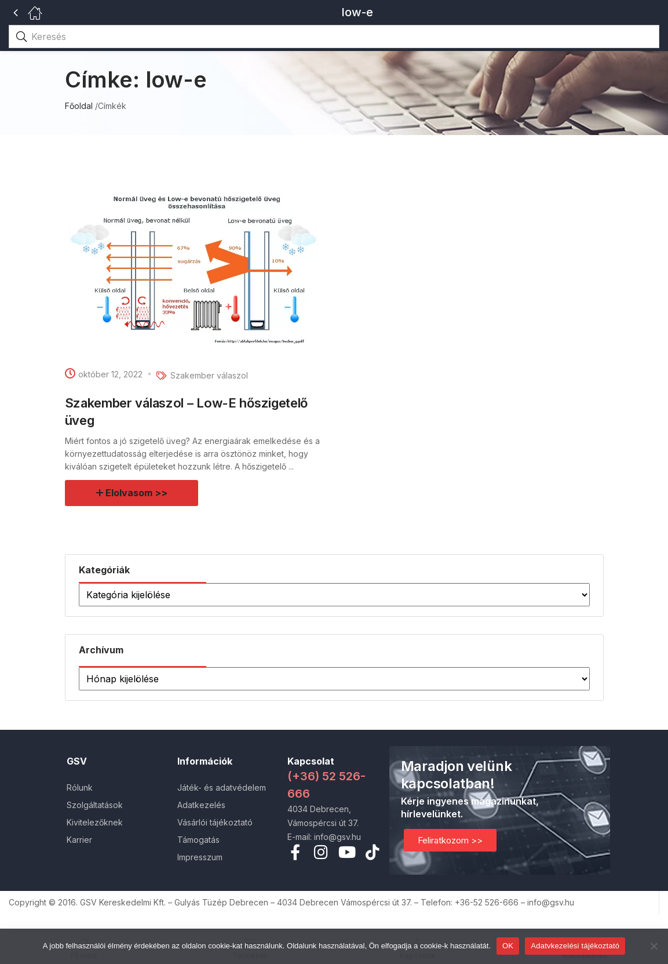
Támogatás (198, 840)
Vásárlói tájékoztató (215, 822)
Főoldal (79, 106)
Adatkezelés (201, 805)
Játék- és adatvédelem (221, 787)
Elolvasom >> (136, 493)
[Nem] (653, 946)
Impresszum (199, 857)
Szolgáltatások (95, 805)
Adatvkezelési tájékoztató (575, 945)
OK (507, 945)
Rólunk (80, 787)
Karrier (79, 840)
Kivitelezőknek (95, 822)
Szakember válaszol (209, 375)
